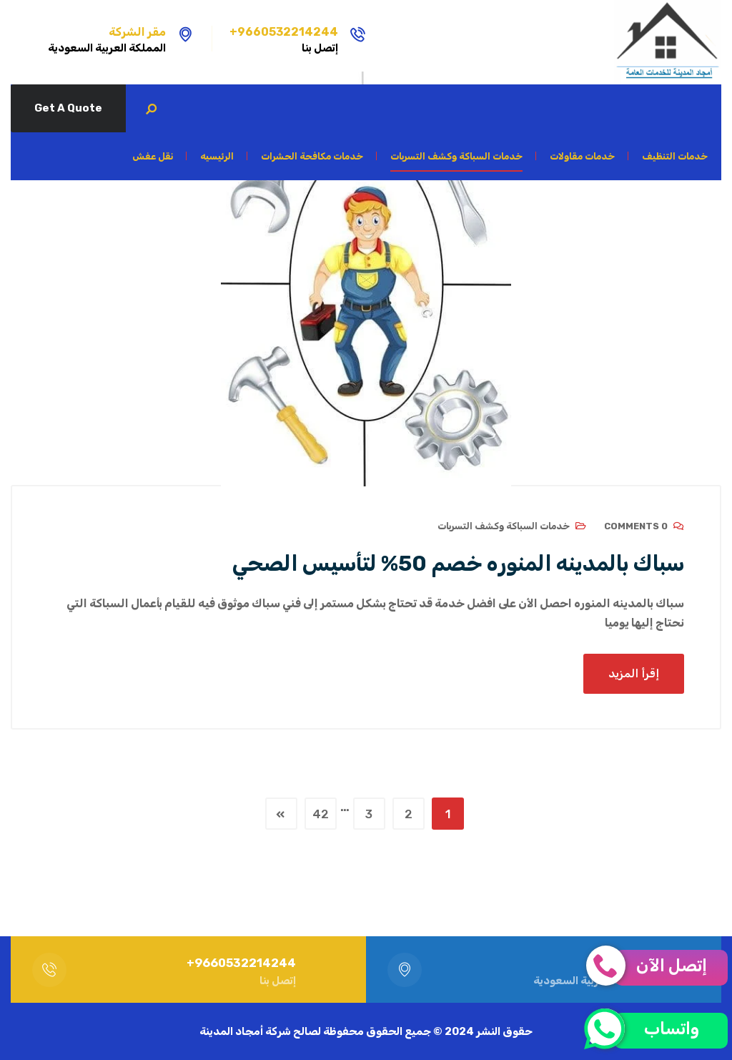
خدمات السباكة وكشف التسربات (503, 526)
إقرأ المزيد (633, 673)
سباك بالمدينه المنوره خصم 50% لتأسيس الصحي (458, 563)
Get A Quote (68, 108)
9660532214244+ (283, 32)
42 (320, 814)
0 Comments (636, 526)
